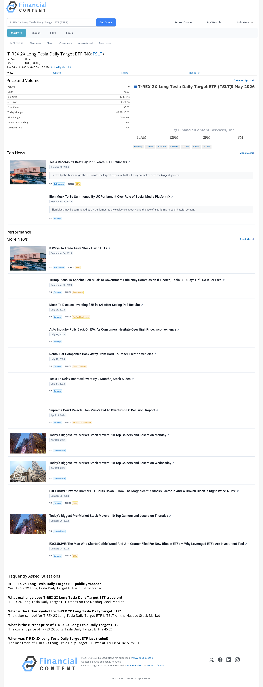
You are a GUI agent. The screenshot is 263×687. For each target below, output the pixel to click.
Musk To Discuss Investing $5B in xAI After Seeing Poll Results (96, 305)
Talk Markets (59, 184)
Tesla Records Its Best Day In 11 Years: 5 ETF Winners (89, 162)
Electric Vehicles (79, 366)
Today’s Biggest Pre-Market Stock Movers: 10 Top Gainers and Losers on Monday (109, 435)
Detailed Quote (243, 80)
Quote (57, 72)
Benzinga (57, 218)
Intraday (138, 146)
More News (246, 153)
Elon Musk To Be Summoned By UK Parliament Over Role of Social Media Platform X (111, 196)
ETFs (53, 33)
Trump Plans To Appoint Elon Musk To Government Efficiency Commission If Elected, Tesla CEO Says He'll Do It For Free (137, 280)
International (85, 43)
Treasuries (105, 43)
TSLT (97, 54)
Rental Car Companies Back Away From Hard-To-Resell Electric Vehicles (102, 354)
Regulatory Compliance (82, 422)
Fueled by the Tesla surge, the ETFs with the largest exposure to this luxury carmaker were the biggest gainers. (116, 175)
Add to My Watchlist (61, 67)
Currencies (65, 43)
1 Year (186, 146)
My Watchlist (215, 22)
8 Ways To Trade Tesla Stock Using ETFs (79, 248)
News (50, 43)
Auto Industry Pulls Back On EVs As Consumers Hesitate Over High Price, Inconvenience (114, 329)
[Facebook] (220, 664)
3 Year (196, 146)
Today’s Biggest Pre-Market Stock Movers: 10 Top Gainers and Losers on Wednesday (111, 463)
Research (194, 72)
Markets (16, 33)
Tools (69, 33)
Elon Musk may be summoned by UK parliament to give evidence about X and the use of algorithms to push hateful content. (124, 209)
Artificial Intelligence (81, 317)
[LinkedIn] (228, 664)
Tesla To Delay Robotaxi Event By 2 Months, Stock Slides (91, 379)
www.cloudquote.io (143, 657)
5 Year (207, 146)
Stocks (36, 33)
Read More (246, 239)
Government (78, 292)
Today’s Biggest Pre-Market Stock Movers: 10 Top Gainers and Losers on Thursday (110, 516)
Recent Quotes (183, 22)
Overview (35, 43)
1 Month (162, 146)
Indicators (243, 22)
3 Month (174, 146)
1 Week (149, 146)
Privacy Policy (134, 665)
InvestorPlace (59, 450)
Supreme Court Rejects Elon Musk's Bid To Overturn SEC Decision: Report (103, 410)
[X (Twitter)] (211, 664)
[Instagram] (237, 664)
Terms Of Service (156, 665)
